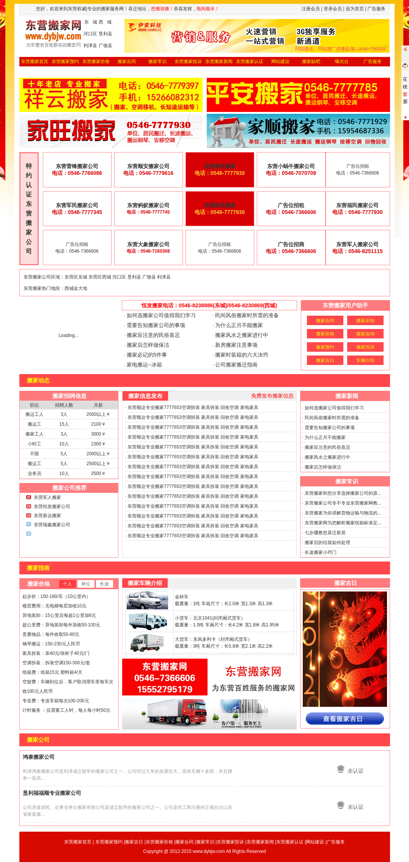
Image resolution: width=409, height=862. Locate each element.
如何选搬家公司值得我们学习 (161, 315)
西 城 (105, 22)
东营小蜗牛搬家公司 (291, 166)
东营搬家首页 (34, 61)
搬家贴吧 (311, 61)
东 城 (90, 22)
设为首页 (355, 8)
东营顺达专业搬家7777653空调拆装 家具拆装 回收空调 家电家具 (192, 407)
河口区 (90, 33)
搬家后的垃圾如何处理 (327, 542)
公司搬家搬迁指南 (236, 365)
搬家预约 (325, 347)
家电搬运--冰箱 (144, 365)
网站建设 (280, 61)
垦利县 (105, 33)
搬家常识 (157, 61)
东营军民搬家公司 (77, 205)
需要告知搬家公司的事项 (156, 325)
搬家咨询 (365, 334)
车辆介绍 (365, 360)
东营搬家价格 (96, 61)
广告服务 (336, 842)
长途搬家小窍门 (321, 552)
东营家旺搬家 (220, 166)
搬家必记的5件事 (147, 355)
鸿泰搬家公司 (39, 757)
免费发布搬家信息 (272, 396)
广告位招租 (291, 205)
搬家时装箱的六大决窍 (241, 355)
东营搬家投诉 (188, 61)
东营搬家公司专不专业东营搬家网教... (343, 503)
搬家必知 (365, 320)
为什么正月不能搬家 (239, 325)
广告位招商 (291, 244)
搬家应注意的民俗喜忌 (153, 335)
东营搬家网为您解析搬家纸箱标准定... (343, 522)
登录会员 (333, 8)
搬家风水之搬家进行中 (241, 335)
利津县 (90, 45)
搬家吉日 (325, 360)
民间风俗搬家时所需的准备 (247, 315)
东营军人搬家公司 (357, 244)
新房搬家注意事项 (236, 345)
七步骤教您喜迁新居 (325, 532)
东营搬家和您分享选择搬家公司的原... (343, 493)
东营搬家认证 (249, 61)
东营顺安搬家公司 (148, 166)
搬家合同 (127, 61)
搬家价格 (325, 334)
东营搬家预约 (65, 61)
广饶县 (105, 45)
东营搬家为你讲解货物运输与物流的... (343, 513)
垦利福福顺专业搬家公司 (52, 793)
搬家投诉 (365, 347)
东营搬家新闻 (219, 61)
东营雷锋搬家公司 (77, 166)
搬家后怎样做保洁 (148, 345)
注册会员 (311, 8)
